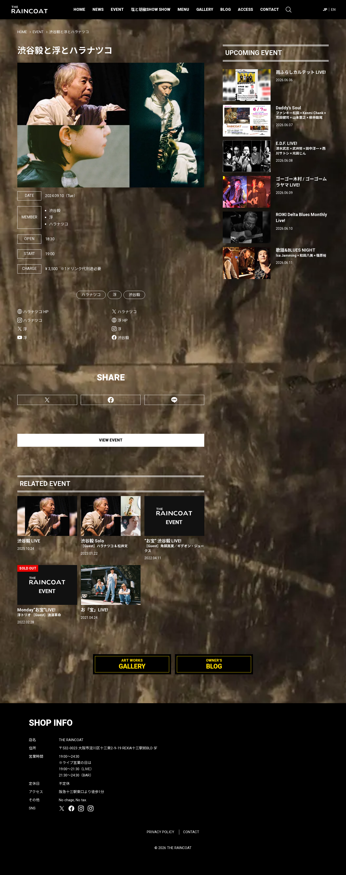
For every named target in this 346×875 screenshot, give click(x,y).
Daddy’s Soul (302, 112)
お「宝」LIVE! (94, 609)
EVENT (117, 9)
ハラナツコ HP (36, 312)
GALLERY (204, 9)
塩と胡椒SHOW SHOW (150, 9)
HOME (79, 9)
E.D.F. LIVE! (302, 148)
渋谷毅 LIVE (28, 540)
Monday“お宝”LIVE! (47, 612)
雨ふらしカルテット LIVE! (301, 72)
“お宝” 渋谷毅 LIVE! (174, 545)
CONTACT (269, 9)
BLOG (225, 9)
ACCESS (245, 9)
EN (333, 9)
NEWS (98, 9)
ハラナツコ (91, 294)
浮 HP (122, 320)
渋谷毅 (134, 294)
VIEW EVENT (111, 440)
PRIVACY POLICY (160, 832)
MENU (183, 9)
